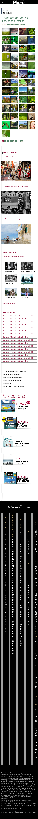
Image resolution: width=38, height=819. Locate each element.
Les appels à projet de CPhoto (21, 564)
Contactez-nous (5, 615)
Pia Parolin (24, 285)
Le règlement (7, 383)
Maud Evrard (24, 297)
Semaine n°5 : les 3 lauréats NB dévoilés (16, 343)
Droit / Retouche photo (36, 755)
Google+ (13, 615)
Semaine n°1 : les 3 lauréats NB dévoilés (16, 319)
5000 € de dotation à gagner (12, 377)
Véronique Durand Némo (28, 271)
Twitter (13, 621)
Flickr (13, 634)
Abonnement (36, 733)
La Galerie (21, 587)
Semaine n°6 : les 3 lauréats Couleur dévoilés (18, 346)
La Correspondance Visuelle (21, 613)
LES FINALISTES (8, 312)
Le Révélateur (21, 597)
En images (21, 579)
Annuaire (21, 632)
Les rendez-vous (36, 595)
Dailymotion (13, 649)
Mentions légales (5, 629)
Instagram (13, 607)
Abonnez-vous (6, 535)
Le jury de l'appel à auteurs (11, 380)
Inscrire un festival (36, 663)
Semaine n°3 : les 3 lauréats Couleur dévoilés (18, 328)
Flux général (36, 531)
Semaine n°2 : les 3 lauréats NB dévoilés (16, 325)
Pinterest (13, 628)
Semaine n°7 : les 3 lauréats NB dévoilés (16, 355)
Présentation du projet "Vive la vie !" (14, 371)
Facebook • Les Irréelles (13, 594)
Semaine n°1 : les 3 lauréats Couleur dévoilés (18, 316)
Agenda (21, 626)
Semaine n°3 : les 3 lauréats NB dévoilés (16, 331)
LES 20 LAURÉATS (9, 153)
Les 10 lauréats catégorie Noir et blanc (15, 186)
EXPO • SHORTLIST (9, 253)
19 (22, 141)
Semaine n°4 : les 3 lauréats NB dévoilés (16, 337)
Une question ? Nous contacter (13, 386)
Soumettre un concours (36, 680)
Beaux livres (36, 607)
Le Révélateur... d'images (36, 560)
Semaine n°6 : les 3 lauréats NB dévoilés (16, 349)
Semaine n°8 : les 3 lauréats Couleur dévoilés (18, 358)
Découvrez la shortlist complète (13, 256)
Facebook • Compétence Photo (13, 551)
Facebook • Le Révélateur (13, 574)
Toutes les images (8, 303)
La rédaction (36, 742)
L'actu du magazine (36, 543)
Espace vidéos (21, 641)
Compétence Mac (28, 548)
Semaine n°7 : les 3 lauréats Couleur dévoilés (18, 352)
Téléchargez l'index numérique (6, 574)
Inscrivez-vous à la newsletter (6, 597)
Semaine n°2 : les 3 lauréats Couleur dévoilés (18, 322)
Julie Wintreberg (9, 271)
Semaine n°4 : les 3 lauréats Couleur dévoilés (18, 334)
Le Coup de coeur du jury (11, 219)
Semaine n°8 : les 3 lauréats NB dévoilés (16, 361)
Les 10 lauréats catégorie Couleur (14, 157)
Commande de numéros (36, 718)
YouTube (13, 640)
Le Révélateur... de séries (36, 578)
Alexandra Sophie (10, 297)
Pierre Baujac (9, 283)
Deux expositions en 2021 (11, 374)
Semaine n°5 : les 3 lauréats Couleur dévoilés (18, 340)
